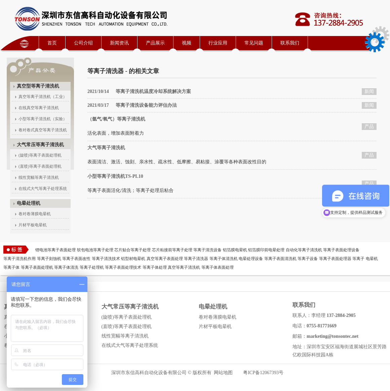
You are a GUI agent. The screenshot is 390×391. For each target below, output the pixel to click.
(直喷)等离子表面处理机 (40, 166)
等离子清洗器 (196, 258)
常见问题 (253, 42)
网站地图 (223, 372)
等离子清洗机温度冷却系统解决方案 (139, 91)
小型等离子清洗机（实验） (42, 119)
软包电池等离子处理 (95, 250)
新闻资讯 (119, 42)
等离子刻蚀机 (49, 258)
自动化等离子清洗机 (304, 250)
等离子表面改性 (76, 258)
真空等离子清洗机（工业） (42, 96)
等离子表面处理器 (335, 258)
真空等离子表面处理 (165, 258)
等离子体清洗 (66, 267)
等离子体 (11, 267)
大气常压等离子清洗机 (40, 144)
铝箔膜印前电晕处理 (266, 250)
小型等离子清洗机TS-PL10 (115, 176)
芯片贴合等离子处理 (132, 250)
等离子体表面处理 (217, 267)
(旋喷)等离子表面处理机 (40, 155)
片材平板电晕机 (32, 225)
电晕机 (372, 258)
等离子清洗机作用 (19, 258)
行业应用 (217, 42)
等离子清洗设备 (207, 250)
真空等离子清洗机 (184, 267)
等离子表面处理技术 (123, 267)
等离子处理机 (92, 267)
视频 (186, 42)
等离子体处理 (155, 267)
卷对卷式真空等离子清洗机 (42, 130)
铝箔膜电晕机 (235, 250)
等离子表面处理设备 (341, 250)
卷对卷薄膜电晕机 (34, 213)
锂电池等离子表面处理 (55, 250)
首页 (52, 42)
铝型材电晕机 (133, 258)
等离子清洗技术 (106, 258)
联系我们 (289, 42)
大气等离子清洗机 (106, 147)
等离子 (358, 258)
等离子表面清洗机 (280, 258)
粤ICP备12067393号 (263, 372)
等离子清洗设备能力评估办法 (132, 105)
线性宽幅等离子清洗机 (38, 177)
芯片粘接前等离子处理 (172, 250)
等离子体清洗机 (223, 258)
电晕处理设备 (251, 258)
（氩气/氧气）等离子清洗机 (116, 119)
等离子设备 (308, 258)
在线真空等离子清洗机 (38, 107)
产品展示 (155, 42)
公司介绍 (83, 42)
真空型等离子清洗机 (38, 86)
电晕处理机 (28, 203)
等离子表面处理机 (37, 267)
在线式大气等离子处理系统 (42, 188)
